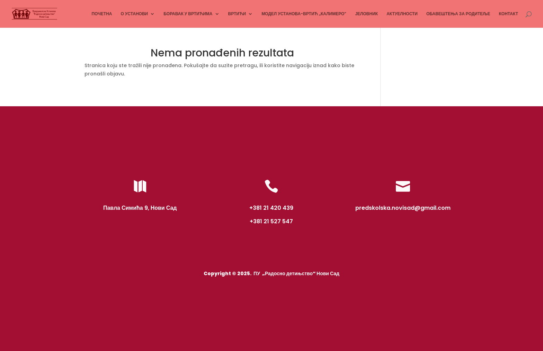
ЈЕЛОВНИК (366, 14)
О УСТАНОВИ (134, 14)
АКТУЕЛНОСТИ (402, 14)
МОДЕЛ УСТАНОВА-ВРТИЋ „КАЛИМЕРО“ (303, 14)
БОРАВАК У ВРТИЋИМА (187, 14)
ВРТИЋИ (237, 14)
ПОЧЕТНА (101, 14)
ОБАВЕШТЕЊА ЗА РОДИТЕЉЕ (458, 14)
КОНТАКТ (508, 14)
